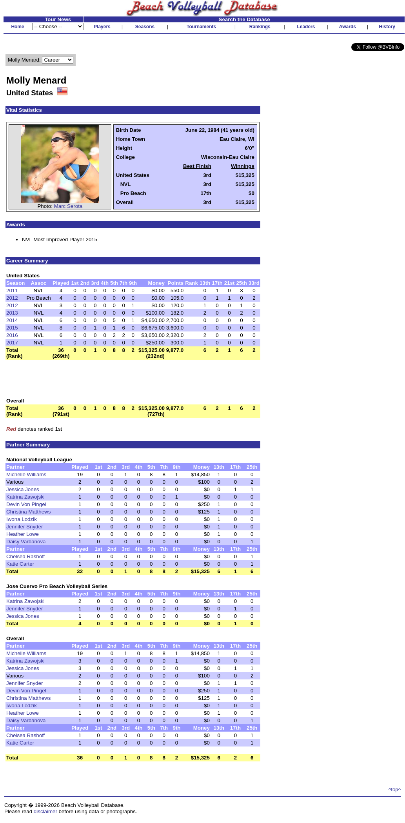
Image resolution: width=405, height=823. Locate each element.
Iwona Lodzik (21, 519)
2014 (12, 320)
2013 (12, 313)
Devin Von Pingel (26, 504)
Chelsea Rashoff (25, 556)
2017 (12, 343)
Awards (347, 26)
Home (17, 26)
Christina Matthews (28, 512)
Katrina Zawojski (25, 497)
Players (102, 26)
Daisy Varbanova (26, 541)
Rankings (260, 26)
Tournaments (201, 26)
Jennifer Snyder (24, 527)
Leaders (306, 26)
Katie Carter (20, 564)
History (387, 26)
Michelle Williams (26, 474)
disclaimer (45, 811)
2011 (12, 290)
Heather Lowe (22, 534)
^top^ (395, 789)
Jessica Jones (22, 489)
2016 (12, 335)
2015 (12, 328)
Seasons (144, 26)
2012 (12, 298)
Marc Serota (68, 206)
